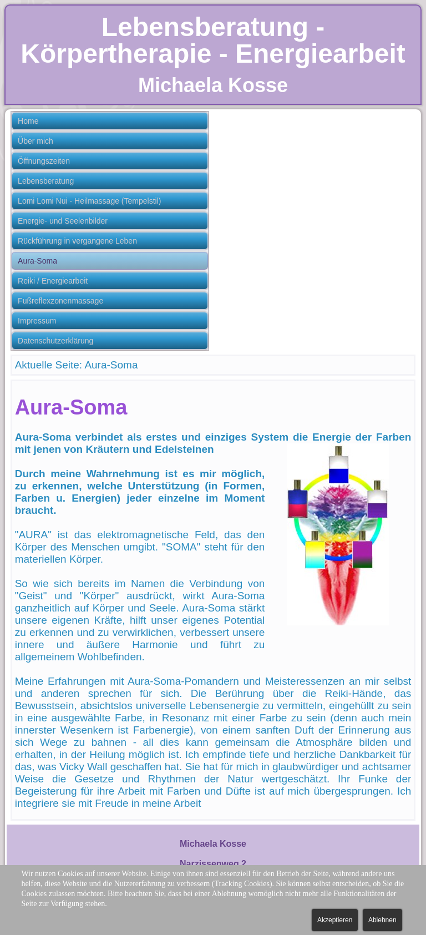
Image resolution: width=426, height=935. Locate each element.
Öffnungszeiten (44, 160)
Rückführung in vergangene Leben (77, 240)
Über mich (35, 141)
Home (28, 121)
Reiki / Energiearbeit (53, 280)
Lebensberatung (46, 180)
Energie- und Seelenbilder (63, 220)
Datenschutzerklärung (55, 340)
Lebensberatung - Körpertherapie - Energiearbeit (213, 40)
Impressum (37, 320)
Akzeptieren (334, 920)
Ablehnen (382, 920)
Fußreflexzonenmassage (60, 300)
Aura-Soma (37, 260)
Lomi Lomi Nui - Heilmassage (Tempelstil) (89, 200)
